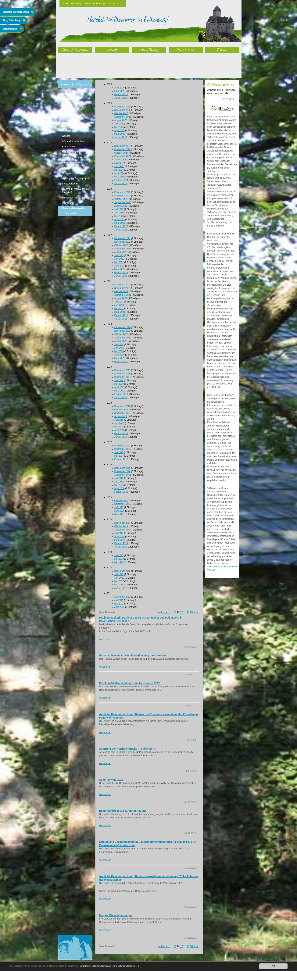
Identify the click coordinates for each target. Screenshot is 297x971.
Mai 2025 (119, 127)
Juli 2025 (118, 123)
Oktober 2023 (121, 199)
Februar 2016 (121, 492)
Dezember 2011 (122, 596)
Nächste (194, 612)
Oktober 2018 (121, 409)
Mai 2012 (119, 581)
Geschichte (67, 130)
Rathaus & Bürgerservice (75, 50)
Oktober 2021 (121, 291)
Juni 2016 (119, 481)
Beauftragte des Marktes (74, 104)
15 (175, 612)
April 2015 (119, 510)
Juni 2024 (119, 166)
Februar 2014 (121, 543)
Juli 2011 (118, 600)
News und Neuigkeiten (74, 208)
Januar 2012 (120, 588)
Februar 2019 (121, 394)
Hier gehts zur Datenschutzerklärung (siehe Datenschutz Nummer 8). (126, 966)
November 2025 (122, 110)
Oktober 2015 (121, 500)
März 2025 (119, 134)
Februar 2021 (121, 315)
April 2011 (119, 607)
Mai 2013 (119, 559)
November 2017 (122, 445)
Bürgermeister (69, 93)
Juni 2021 (119, 305)
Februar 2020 (121, 361)
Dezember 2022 (122, 238)
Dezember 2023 (122, 192)
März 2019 (119, 390)
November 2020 (122, 331)
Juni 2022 (119, 259)
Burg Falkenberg (11, 20)
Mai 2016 (119, 485)
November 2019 (122, 373)
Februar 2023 (121, 226)
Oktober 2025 (121, 113)
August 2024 (120, 159)
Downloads (67, 203)
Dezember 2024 (122, 146)
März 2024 (119, 176)
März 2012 (119, 584)
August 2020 (120, 341)
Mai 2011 (119, 603)
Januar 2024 (120, 183)
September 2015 (122, 504)
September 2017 (122, 449)
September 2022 (122, 248)
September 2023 (122, 202)
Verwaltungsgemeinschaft (75, 157)
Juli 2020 (118, 344)
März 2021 (119, 312)
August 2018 (120, 416)
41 (188, 612)
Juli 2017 (118, 452)
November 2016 (122, 471)
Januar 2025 (120, 137)
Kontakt (86, 3)
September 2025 (122, 117)
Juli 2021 (118, 301)
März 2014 (119, 540)
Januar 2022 (120, 276)
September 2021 (122, 295)
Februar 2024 (121, 180)
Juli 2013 (118, 555)
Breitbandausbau (70, 183)
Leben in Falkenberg (148, 50)
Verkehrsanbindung (72, 125)
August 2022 (120, 252)
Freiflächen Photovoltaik (74, 197)
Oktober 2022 (121, 245)
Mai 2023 (119, 216)
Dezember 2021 (122, 284)
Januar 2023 (120, 229)
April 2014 (119, 536)
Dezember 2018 (122, 406)
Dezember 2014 (122, 523)
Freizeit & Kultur (185, 50)
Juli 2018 (118, 420)
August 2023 (120, 206)
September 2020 (122, 337)
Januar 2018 (120, 437)
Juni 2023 (119, 212)
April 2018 (119, 430)
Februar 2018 (121, 433)
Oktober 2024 (121, 153)
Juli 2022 (118, 255)
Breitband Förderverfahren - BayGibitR (76, 191)
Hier (101, 721)
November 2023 (122, 195)
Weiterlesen (105, 639)
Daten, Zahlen (69, 120)
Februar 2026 (121, 94)
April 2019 (119, 387)
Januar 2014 (120, 546)
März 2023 (119, 223)
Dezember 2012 (122, 571)
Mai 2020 (119, 351)
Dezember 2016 (122, 468)
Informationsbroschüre (73, 141)
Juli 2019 (118, 380)
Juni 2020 (119, 348)
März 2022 (119, 269)
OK (273, 966)
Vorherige (162, 612)
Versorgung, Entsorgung (74, 178)
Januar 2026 (120, 98)
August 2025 (120, 120)
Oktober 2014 (121, 526)
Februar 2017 (121, 459)
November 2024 (122, 149)
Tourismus (222, 50)
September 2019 (122, 377)
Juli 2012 (118, 574)
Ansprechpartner (70, 167)
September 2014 (122, 529)
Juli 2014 (118, 533)
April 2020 (119, 354)
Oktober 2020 (121, 334)
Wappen (66, 136)
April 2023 (119, 219)
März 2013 (119, 562)
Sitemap (75, 3)
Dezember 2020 (122, 327)
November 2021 (122, 288)
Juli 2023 (118, 209)
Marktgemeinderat (71, 152)
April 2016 (119, 488)
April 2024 (119, 173)
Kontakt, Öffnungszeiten (74, 114)
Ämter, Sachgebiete (72, 162)
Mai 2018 (119, 426)
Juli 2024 (118, 163)
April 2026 (119, 87)
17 (181, 612)
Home (66, 3)
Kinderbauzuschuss (72, 109)
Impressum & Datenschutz (108, 3)
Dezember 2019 (122, 370)
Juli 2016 (118, 478)
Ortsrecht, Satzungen (73, 173)
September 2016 (122, 474)
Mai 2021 (119, 308)
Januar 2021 (120, 318)
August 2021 (120, 298)
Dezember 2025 (122, 106)
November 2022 (122, 242)
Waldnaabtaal (9, 28)
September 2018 (122, 413)
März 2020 (119, 358)
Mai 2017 (119, 456)
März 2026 (119, 91)
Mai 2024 (119, 170)
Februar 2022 (121, 272)
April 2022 (119, 265)
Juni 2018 (119, 423)
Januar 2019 (120, 397)
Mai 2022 (119, 262)
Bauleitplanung (69, 99)
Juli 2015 (118, 507)
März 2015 (119, 514)
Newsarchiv (71, 213)
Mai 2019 (119, 384)
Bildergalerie (68, 146)
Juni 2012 (119, 578)
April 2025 (119, 130)
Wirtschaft (112, 50)
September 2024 (122, 156)
